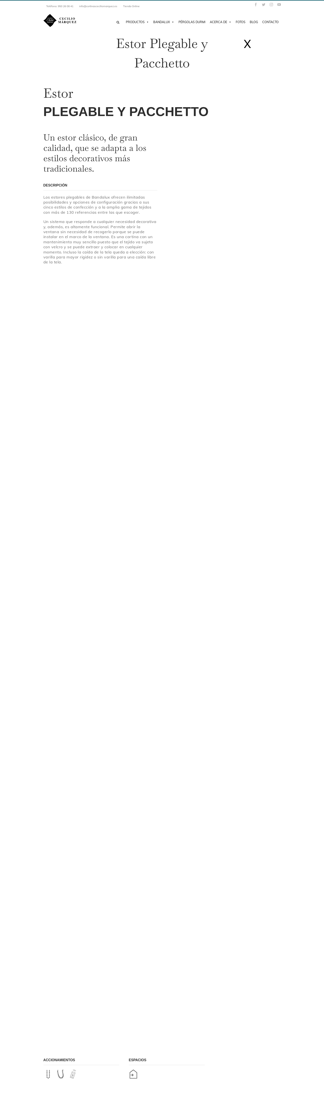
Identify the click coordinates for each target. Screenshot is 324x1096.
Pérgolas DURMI (192, 22)
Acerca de (220, 22)
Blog (254, 22)
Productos (137, 22)
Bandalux (163, 22)
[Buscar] (118, 22)
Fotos (240, 22)
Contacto (270, 22)
